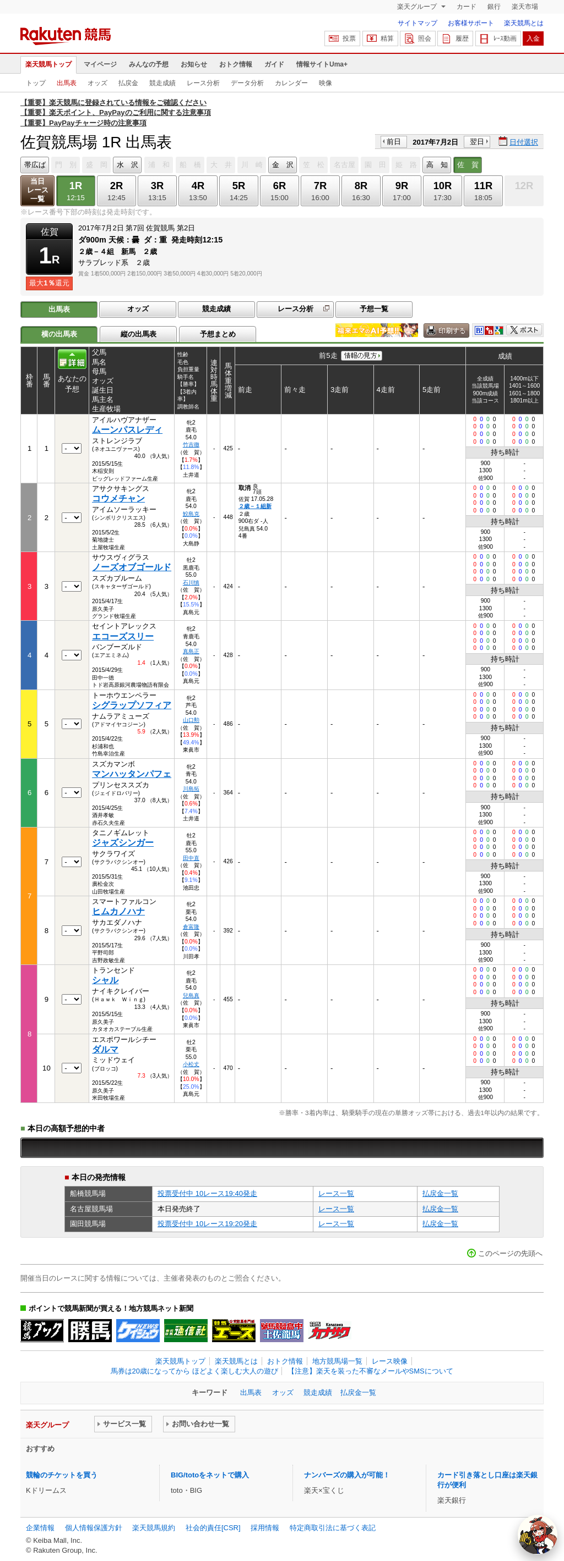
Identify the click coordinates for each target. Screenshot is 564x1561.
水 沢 (127, 165)
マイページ (100, 64)
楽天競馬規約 (153, 1528)
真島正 (191, 651)
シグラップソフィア (131, 705)
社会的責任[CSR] (213, 1528)
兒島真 (191, 995)
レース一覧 (336, 1193)
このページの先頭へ (510, 1253)
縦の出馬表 (138, 334)
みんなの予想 (149, 64)
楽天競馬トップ (48, 64)
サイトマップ (417, 23)
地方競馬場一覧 (337, 1361)
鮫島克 (191, 514)
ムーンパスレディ (127, 429)
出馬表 (67, 83)
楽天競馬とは (524, 23)
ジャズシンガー (123, 842)
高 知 (437, 165)
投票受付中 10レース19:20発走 (207, 1224)
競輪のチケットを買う (61, 1475)
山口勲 (191, 720)
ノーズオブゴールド (131, 567)
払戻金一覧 (440, 1193)
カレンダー (291, 83)
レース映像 (390, 1361)
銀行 (494, 6)
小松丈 (191, 1064)
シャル (105, 980)
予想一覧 (374, 309)
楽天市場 (525, 6)
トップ (36, 83)
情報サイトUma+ (322, 64)
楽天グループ (417, 6)
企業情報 (40, 1528)
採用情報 (265, 1528)
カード (466, 6)
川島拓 (191, 789)
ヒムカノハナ (118, 911)
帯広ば (35, 165)
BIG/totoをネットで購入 (210, 1475)
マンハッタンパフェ (131, 774)
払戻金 (128, 83)
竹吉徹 (191, 445)
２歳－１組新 (255, 506)
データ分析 (247, 83)
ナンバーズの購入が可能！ (347, 1475)
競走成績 (162, 83)
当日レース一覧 (37, 190)
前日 (394, 141)
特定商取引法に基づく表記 (333, 1528)
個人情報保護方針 (93, 1528)
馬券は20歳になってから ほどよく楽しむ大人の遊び (194, 1371)
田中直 (191, 858)
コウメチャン (118, 498)
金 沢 (283, 165)
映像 (325, 83)
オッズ (97, 83)
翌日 (477, 141)
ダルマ (105, 1049)
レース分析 (203, 83)
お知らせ (194, 64)
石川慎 (191, 583)
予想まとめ (218, 334)
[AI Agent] (537, 1534)
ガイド (274, 64)
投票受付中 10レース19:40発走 (207, 1193)
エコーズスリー (123, 636)
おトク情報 (235, 64)
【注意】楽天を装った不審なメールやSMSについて (370, 1371)
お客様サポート (471, 23)
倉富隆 (191, 927)
